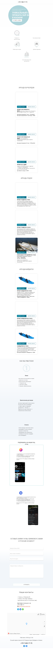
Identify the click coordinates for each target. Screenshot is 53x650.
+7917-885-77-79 (22, 2)
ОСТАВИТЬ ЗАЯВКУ (21, 343)
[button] (17, 20)
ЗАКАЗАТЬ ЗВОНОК (31, 343)
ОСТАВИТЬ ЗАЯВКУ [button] (21, 106)
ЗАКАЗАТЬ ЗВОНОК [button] (31, 106)
